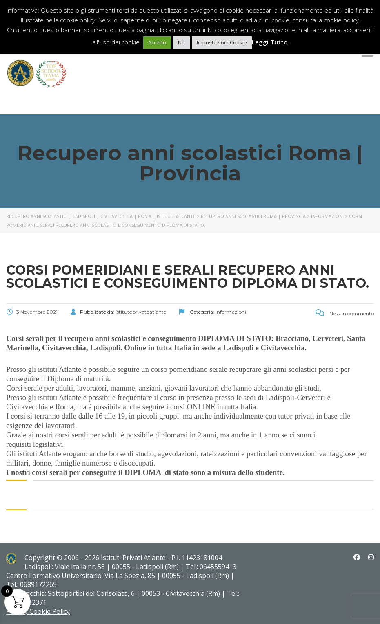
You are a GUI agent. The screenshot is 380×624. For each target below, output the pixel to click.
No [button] (181, 42)
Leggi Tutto (270, 42)
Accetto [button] (157, 42)
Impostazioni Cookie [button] (222, 42)
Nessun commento (345, 313)
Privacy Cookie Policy (38, 611)
